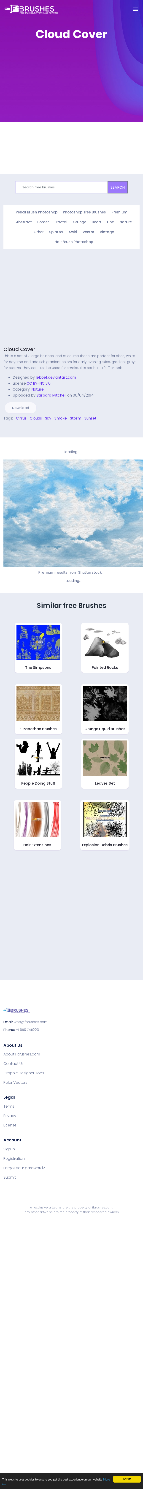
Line (110, 222)
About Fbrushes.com (21, 1054)
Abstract (24, 222)
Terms (8, 1106)
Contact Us (13, 1063)
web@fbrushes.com (31, 1021)
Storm (75, 418)
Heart (97, 222)
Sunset (90, 418)
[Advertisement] (52, 97)
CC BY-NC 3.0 (39, 383)
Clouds (36, 418)
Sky (48, 418)
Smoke (60, 418)
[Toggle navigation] (135, 9)
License (9, 1125)
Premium (119, 212)
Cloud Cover (19, 349)
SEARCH (118, 187)
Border (43, 222)
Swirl (73, 232)
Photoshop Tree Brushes (84, 212)
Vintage (107, 232)
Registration (14, 1158)
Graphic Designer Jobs (23, 1073)
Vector (88, 232)
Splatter (56, 232)
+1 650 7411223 (27, 1029)
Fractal (60, 222)
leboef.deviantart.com (56, 377)
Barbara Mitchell (51, 395)
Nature (125, 222)
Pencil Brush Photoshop (36, 212)
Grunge (79, 222)
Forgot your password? (24, 1168)
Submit (9, 1177)
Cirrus (21, 418)
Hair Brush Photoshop (74, 241)
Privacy (9, 1116)
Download (20, 407)
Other (39, 232)
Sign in (9, 1149)
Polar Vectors (15, 1082)
